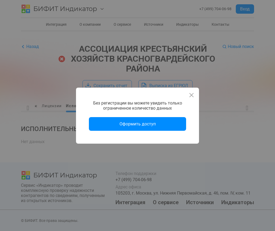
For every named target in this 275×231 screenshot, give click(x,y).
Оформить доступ (138, 123)
